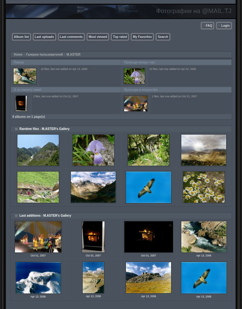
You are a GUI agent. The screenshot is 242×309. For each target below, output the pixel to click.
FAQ (209, 25)
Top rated (120, 37)
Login (225, 25)
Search (163, 37)
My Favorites (142, 37)
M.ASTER (74, 54)
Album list (21, 37)
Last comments (71, 37)
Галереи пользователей (44, 54)
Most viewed (98, 37)
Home (18, 54)
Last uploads (44, 37)
